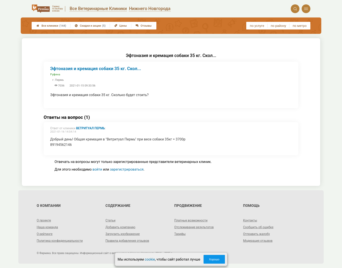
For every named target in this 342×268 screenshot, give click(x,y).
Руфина (55, 74)
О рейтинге (45, 234)
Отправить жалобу (256, 234)
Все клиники (51, 25)
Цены (120, 25)
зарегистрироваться (127, 169)
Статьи (111, 220)
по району (278, 26)
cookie (150, 259)
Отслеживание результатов (194, 227)
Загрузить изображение (123, 234)
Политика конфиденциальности (60, 240)
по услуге (257, 26)
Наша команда (47, 227)
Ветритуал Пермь (90, 128)
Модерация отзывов (257, 240)
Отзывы (144, 25)
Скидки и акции (90, 25)
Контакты (250, 220)
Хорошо (214, 259)
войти (97, 169)
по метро (300, 26)
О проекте (44, 220)
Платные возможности (190, 220)
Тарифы (180, 234)
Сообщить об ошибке (258, 227)
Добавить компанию (120, 227)
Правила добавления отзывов (127, 240)
